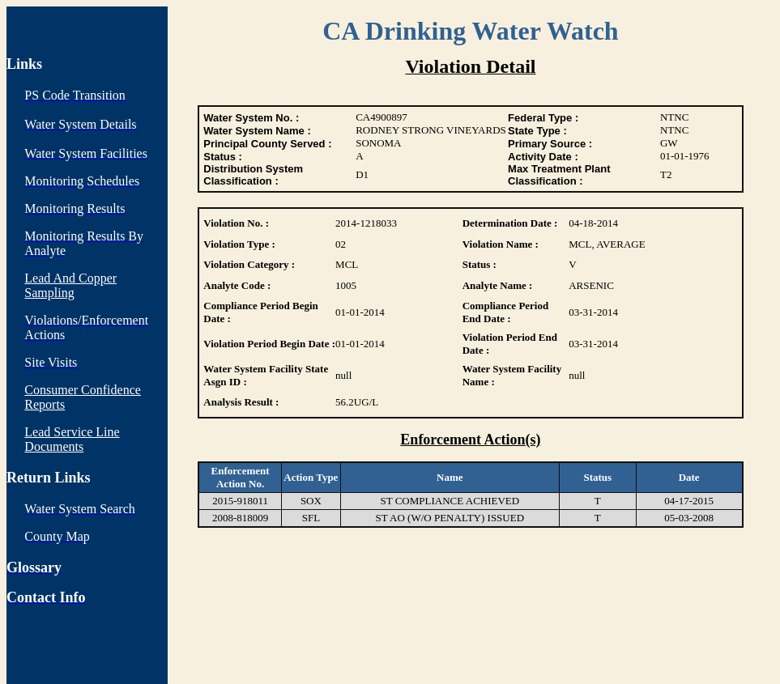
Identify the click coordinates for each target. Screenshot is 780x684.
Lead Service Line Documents (71, 439)
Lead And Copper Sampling (70, 285)
